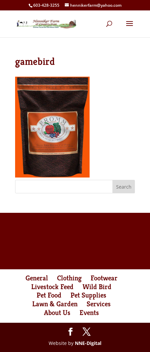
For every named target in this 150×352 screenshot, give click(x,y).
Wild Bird (97, 286)
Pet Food (49, 295)
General (37, 278)
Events (89, 312)
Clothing (69, 278)
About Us (57, 312)
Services (99, 304)
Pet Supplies (88, 295)
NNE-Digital (88, 343)
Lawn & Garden (55, 304)
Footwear (104, 278)
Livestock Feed (52, 286)
